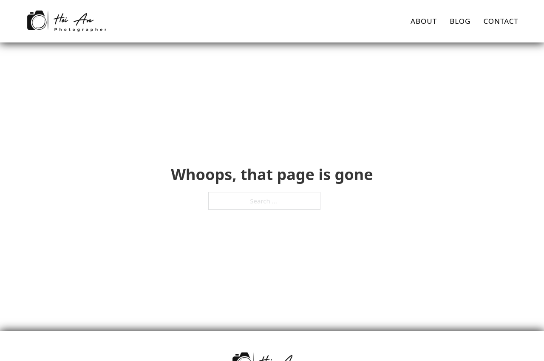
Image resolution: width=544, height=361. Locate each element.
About (424, 21)
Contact (500, 21)
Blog (460, 21)
